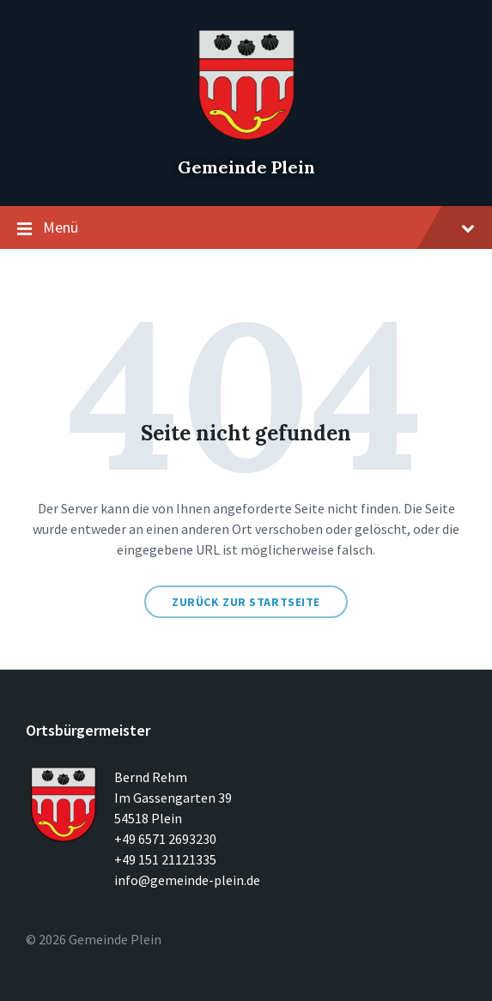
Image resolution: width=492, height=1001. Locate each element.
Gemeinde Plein (246, 167)
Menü (246, 228)
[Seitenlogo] (246, 137)
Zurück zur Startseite (246, 602)
